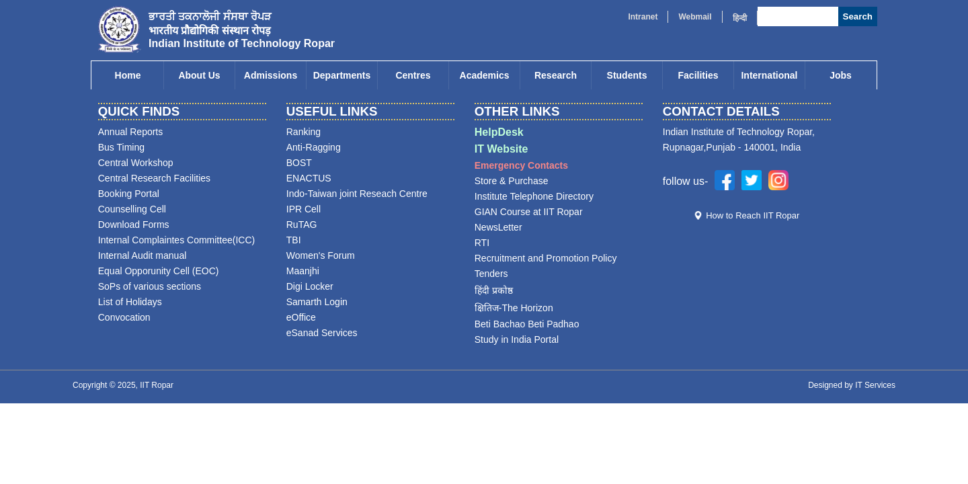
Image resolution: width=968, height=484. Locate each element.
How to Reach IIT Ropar (752, 215)
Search (858, 16)
